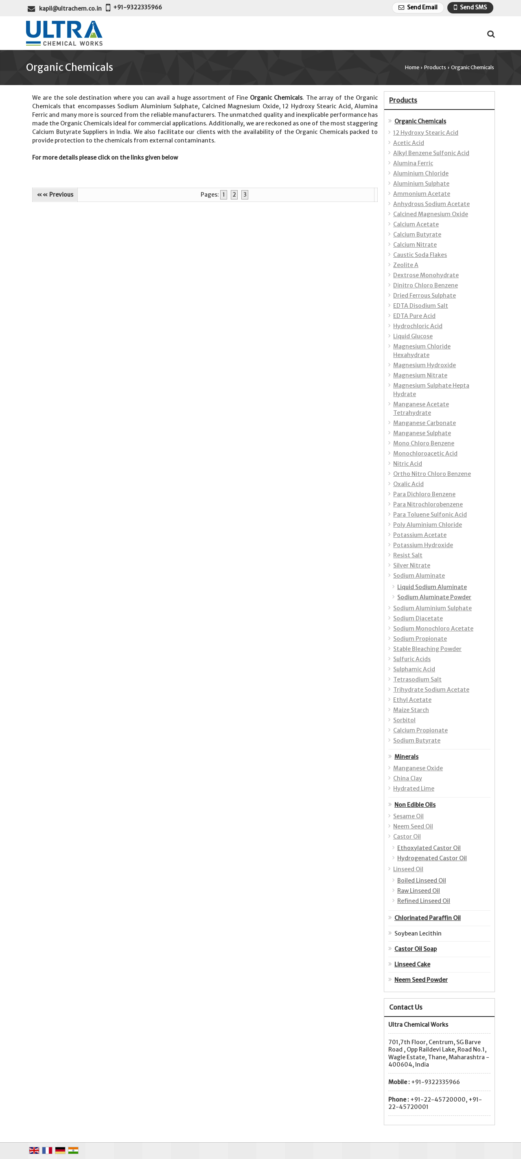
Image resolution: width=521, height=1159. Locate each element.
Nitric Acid (407, 463)
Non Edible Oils (415, 804)
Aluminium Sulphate (421, 183)
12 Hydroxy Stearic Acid (425, 132)
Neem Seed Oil (413, 826)
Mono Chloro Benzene (423, 443)
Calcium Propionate (420, 730)
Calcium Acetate (416, 224)
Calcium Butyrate (417, 234)
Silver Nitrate (411, 565)
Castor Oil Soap (415, 949)
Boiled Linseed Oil (421, 880)
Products (435, 67)
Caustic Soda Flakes (420, 255)
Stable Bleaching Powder (427, 649)
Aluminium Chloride (421, 173)
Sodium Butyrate (416, 740)
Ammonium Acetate (421, 193)
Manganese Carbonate (424, 423)
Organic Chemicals (420, 121)
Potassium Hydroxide (423, 545)
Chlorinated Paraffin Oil (427, 918)
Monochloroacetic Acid (425, 453)
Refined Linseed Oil (423, 901)
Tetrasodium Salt (417, 679)
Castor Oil (407, 836)
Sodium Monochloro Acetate (433, 628)
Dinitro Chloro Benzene (425, 285)
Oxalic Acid (408, 484)
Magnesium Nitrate (420, 375)
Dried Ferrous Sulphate (424, 295)
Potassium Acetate (420, 535)
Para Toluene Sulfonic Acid (430, 514)
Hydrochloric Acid (417, 326)
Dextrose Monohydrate (426, 275)
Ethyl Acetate (412, 699)
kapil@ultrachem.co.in (70, 8)
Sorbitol (404, 720)
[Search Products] (490, 34)
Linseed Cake (412, 964)
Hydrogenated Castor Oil (432, 858)
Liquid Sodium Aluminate (432, 587)
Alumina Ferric (413, 163)
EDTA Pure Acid (414, 316)
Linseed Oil (408, 869)
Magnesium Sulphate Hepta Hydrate (431, 390)
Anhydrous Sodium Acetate (431, 204)
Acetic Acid (408, 143)
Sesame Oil (408, 816)
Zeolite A (405, 265)
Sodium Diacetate (418, 618)
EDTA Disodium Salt (420, 305)
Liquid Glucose (413, 336)
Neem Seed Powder (421, 980)
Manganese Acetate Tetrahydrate (421, 408)
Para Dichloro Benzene (424, 494)
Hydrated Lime (413, 788)
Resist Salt (407, 555)
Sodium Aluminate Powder (434, 597)
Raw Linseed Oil (418, 890)
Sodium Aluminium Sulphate (432, 608)
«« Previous (55, 194)
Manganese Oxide (418, 768)
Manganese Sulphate (422, 433)
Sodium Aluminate (419, 575)
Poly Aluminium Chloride (427, 524)
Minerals (406, 756)
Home (412, 67)
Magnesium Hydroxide (424, 365)
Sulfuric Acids (412, 659)
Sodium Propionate (420, 638)
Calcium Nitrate (415, 244)
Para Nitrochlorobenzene (428, 504)
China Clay (407, 778)
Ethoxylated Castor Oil (429, 848)
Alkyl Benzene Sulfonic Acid (431, 153)
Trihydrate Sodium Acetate (431, 689)
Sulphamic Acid (414, 669)
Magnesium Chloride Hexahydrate (422, 351)
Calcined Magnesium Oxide (430, 214)
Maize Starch (411, 710)
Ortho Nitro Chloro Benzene (432, 474)
